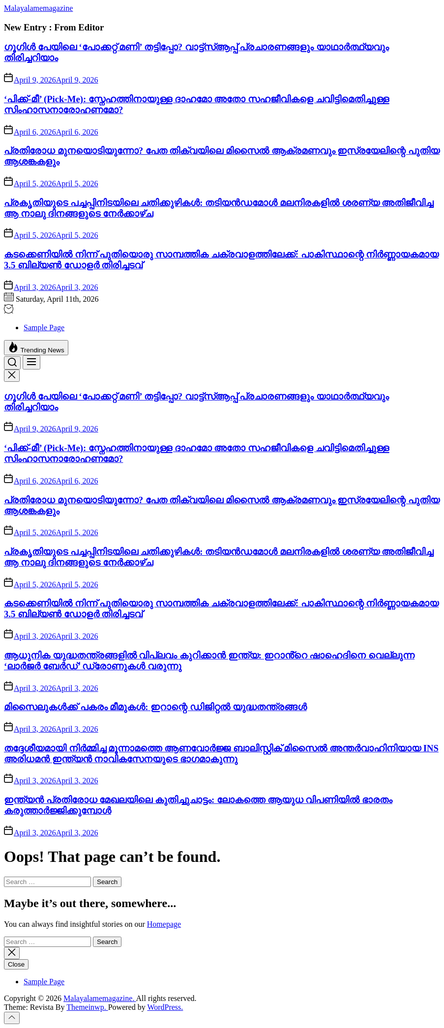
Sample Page (44, 327)
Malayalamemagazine (38, 8)
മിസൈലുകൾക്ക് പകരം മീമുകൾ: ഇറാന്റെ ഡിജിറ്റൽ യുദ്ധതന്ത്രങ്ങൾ (155, 707)
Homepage (164, 924)
